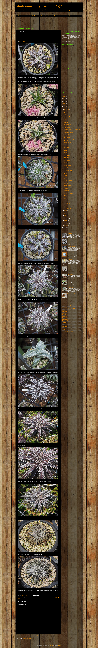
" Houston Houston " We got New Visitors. (72, 129)
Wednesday (66, 172)
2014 (64, 106)
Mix (65, 200)
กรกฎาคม (66, 215)
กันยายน (66, 212)
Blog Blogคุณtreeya (65, 319)
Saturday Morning (67, 208)
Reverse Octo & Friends (68, 193)
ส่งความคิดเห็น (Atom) (27, 638)
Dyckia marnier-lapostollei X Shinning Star (72, 168)
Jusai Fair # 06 (70, 274)
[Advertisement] (39, 22)
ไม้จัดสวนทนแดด (28, 597)
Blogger (59, 645)
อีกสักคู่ (65, 195)
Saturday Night (67, 137)
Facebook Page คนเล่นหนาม (67, 331)
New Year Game (70, 233)
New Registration (35, 15)
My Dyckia (66, 191)
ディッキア (55, 597)
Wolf (65, 198)
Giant (65, 114)
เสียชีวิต (65, 196)
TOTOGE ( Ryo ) (65, 311)
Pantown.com (64, 322)
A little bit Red (66, 122)
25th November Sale (68, 127)
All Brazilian (66, 111)
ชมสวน (65, 150)
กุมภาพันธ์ (66, 223)
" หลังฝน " (66, 175)
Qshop (42, 15)
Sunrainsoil (64, 310)
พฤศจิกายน (66, 109)
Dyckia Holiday (67, 116)
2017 (64, 101)
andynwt (51, 645)
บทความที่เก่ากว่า (54, 636)
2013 (64, 227)
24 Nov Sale (69, 239)
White (65, 144)
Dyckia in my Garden (68, 170)
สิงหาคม (66, 213)
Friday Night (66, 117)
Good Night (66, 157)
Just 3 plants (66, 178)
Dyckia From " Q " (23, 41)
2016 (64, 103)
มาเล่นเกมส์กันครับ (67, 185)
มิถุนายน (66, 217)
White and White (67, 205)
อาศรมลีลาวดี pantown (66, 326)
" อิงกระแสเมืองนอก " (71, 246)
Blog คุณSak (64, 316)
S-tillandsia (64, 313)
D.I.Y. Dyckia (66, 201)
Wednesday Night (67, 124)
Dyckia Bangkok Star (42, 597)
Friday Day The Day (68, 188)
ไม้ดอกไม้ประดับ (35, 597)
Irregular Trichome (67, 165)
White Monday (67, 155)
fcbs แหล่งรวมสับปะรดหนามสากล (68, 308)
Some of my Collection (68, 112)
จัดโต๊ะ (65, 152)
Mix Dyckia (66, 120)
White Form (66, 147)
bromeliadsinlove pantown (67, 325)
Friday (65, 119)
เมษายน (66, 220)
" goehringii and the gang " (69, 139)
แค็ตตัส (23, 597)
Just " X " (66, 135)
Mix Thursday (66, 145)
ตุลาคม (65, 210)
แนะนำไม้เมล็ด (67, 203)
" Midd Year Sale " (70, 287)
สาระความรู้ (28, 15)
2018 (64, 99)
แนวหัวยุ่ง (66, 163)
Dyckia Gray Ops (50, 597)
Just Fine (66, 183)
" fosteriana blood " (67, 158)
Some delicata (67, 160)
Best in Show (47, 15)
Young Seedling (67, 206)
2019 (64, 98)
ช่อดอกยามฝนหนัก (67, 142)
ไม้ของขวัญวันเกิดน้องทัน (72, 293)
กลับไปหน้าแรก (20, 15)
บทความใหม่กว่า (21, 636)
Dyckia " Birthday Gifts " (71, 280)
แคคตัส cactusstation (66, 328)
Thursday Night (67, 167)
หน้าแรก (38, 636)
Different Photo (67, 149)
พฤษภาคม (66, 218)
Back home (66, 173)
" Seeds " (66, 130)
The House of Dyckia (66, 320)
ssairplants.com (65, 329)
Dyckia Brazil (64, 307)
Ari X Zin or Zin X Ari (68, 180)
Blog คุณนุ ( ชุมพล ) (65, 317)
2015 (64, 104)
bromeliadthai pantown (66, 323)
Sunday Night (66, 134)
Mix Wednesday (67, 125)
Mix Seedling (66, 190)
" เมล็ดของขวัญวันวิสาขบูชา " (72, 252)
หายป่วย (65, 177)
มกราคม (66, 225)
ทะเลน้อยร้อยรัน (55, 15)
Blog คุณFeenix (65, 314)
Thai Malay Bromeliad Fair (66, 15)
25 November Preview (68, 132)
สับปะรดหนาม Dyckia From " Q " (39, 6)
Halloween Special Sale (71, 266)
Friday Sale (69, 259)
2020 (64, 96)
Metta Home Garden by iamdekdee (68, 304)
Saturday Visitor (67, 162)
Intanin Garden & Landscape (67, 305)
